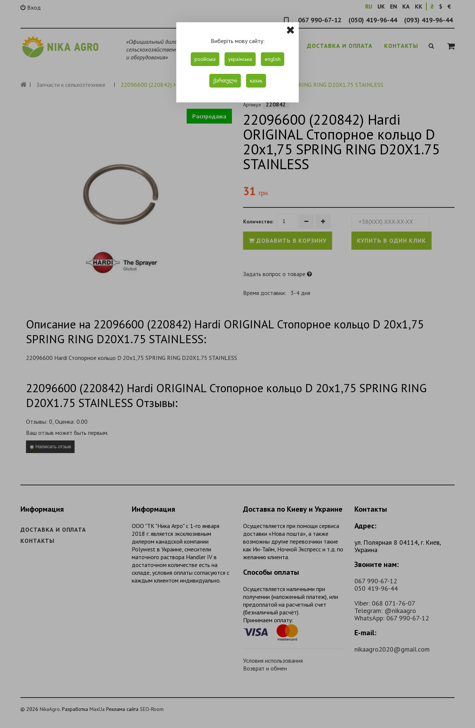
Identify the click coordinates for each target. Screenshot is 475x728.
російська (205, 59)
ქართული (225, 80)
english (273, 59)
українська (240, 59)
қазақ (256, 80)
